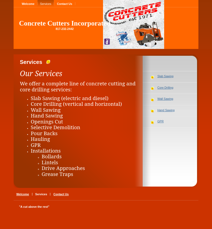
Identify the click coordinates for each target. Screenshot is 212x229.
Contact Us (64, 3)
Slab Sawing (165, 76)
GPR (160, 121)
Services (45, 3)
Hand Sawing (165, 110)
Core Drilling (165, 87)
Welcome (28, 3)
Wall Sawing (165, 98)
